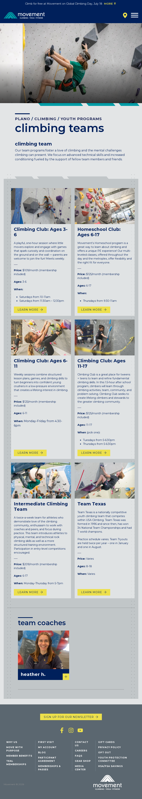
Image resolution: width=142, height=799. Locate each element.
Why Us (11, 742)
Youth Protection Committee (112, 759)
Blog (42, 752)
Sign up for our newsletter (69, 717)
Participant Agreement (47, 759)
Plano (22, 119)
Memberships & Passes (49, 768)
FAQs (78, 755)
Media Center (80, 768)
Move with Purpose (14, 749)
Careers (81, 750)
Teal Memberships (16, 763)
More (108, 3)
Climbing (45, 119)
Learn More (28, 317)
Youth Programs (81, 119)
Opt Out (104, 752)
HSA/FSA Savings (110, 766)
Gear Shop (83, 761)
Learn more (91, 600)
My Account (47, 747)
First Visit (46, 742)
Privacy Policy (109, 747)
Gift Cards (106, 742)
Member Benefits (19, 755)
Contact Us (81, 744)
